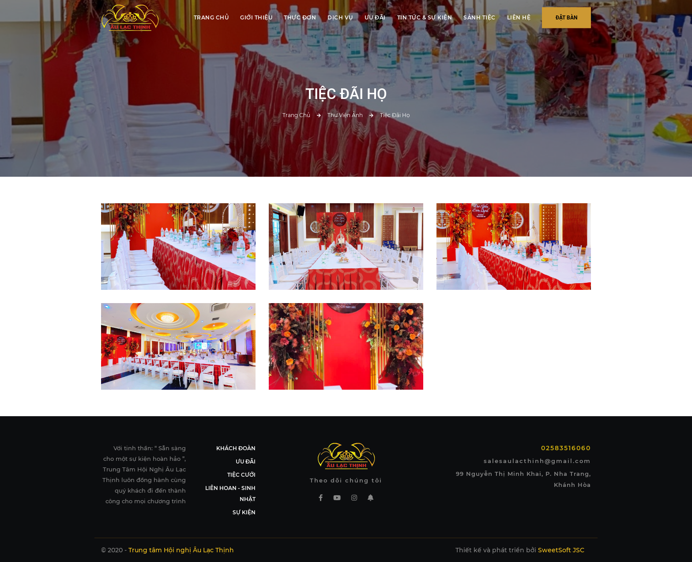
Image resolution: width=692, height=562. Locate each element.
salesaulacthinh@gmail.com (537, 460)
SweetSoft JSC (561, 550)
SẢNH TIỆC (479, 17)
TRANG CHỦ (211, 17)
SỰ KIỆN (244, 512)
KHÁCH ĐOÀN (236, 448)
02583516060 (566, 448)
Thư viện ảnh (345, 115)
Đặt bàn (566, 18)
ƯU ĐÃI (375, 17)
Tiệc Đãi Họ (395, 115)
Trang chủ (296, 115)
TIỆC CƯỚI (241, 474)
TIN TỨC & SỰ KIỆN (424, 17)
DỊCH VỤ (340, 17)
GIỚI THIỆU (256, 17)
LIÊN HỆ (519, 17)
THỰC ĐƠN (300, 17)
